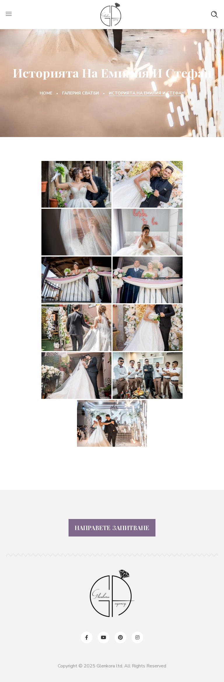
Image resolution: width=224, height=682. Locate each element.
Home (46, 93)
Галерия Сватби (80, 93)
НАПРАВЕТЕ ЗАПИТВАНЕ (112, 528)
